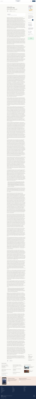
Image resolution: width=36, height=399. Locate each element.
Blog (14, 3)
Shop (24, 3)
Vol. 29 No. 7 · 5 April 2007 (9, 6)
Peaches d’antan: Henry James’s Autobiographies (30, 25)
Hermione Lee (9, 14)
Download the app (11, 378)
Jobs (1, 392)
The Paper (8, 3)
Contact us (13, 388)
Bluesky (24, 388)
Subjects (11, 3)
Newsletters (27, 3)
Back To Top (34, 396)
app (14, 379)
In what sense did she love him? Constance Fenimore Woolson (30, 28)
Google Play (9, 380)
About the (2, 388)
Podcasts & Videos (17, 3)
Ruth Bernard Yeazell (12, 9)
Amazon (15, 380)
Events (22, 3)
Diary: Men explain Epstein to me (16, 372)
